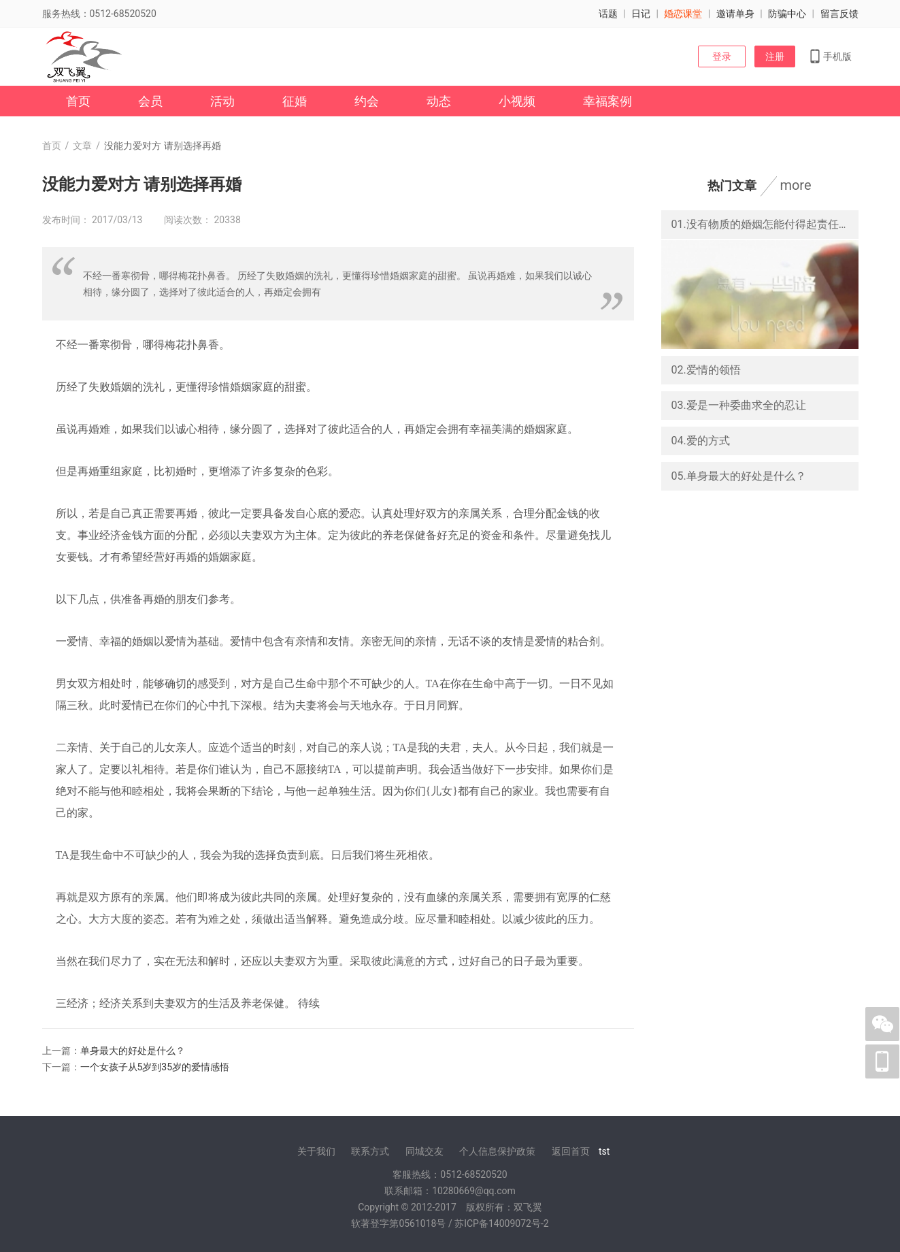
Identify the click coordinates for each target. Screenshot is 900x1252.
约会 (366, 101)
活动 (222, 101)
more (795, 185)
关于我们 (316, 1151)
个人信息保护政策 (497, 1151)
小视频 (517, 101)
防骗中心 (787, 13)
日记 (640, 13)
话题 (608, 13)
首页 (78, 101)
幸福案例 (607, 101)
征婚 (294, 101)
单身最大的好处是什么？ (132, 1050)
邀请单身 (735, 13)
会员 (150, 101)
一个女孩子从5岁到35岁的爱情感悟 (155, 1066)
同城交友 (424, 1151)
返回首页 (571, 1151)
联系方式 (370, 1151)
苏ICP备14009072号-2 (501, 1223)
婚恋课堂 (683, 13)
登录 (721, 56)
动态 (439, 101)
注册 (774, 56)
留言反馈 (839, 13)
